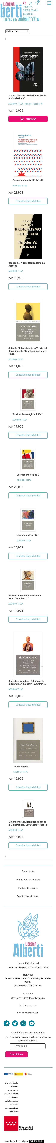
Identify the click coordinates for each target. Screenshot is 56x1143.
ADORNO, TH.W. (16, 104)
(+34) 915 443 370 (28, 1005)
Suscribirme (16, 1054)
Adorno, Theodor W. (34, 104)
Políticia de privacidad (28, 879)
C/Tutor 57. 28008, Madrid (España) (28, 998)
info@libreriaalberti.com (28, 1012)
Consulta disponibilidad (28, 201)
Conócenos (28, 871)
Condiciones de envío (28, 896)
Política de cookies (28, 888)
